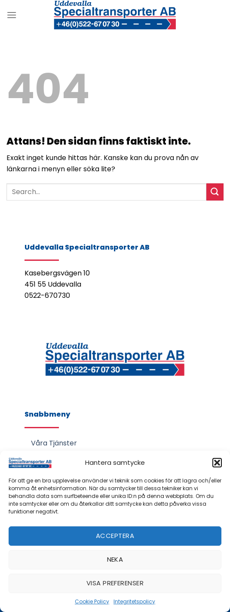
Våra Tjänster (54, 443)
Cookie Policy (92, 601)
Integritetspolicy (134, 601)
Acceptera (115, 535)
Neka (115, 559)
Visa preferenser (115, 582)
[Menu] (11, 14)
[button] (217, 462)
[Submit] (215, 191)
